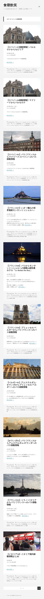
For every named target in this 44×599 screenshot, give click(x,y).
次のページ (39, 588)
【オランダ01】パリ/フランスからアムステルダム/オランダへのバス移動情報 (22, 443)
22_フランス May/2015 (22, 231)
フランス (33, 178)
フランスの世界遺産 (27, 233)
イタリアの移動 (15, 577)
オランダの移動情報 (26, 408)
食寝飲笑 (10, 5)
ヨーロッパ (29, 69)
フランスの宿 (28, 295)
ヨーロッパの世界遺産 (27, 234)
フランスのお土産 (19, 233)
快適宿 (10, 298)
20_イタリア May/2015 (21, 576)
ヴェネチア (16, 580)
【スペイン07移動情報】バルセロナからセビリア (21, 48)
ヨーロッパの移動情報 (23, 72)
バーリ (16, 579)
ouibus (16, 351)
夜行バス (23, 525)
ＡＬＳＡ (32, 125)
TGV (13, 233)
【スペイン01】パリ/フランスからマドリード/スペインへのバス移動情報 (21, 156)
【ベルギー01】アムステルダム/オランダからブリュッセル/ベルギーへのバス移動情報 (22, 384)
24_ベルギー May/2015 (21, 406)
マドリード (13, 180)
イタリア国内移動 (24, 577)
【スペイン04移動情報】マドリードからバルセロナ (21, 101)
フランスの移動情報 (27, 351)
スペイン (14, 178)
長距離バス (31, 72)
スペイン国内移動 (26, 70)
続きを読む (10, 62)
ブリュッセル (12, 409)
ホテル (33, 295)
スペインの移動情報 (16, 70)
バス (31, 70)
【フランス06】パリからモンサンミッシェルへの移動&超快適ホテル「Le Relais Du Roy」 (21, 268)
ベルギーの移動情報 (13, 353)
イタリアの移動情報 (22, 524)
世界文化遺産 (16, 236)
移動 (29, 180)
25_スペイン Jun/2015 (21, 69)
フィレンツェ (22, 579)
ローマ (11, 580)
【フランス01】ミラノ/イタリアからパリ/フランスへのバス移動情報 (21, 502)
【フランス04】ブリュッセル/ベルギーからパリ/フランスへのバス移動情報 (21, 330)
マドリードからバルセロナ (13, 125)
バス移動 (35, 70)
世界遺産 (22, 236)
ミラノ (27, 579)
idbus (13, 351)
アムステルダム (18, 408)
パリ (30, 178)
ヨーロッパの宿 (17, 296)
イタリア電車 (31, 577)
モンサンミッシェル (16, 234)
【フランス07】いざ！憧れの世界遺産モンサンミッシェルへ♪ (21, 209)
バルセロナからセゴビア (12, 72)
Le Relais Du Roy (15, 295)
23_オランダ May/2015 (21, 464)
